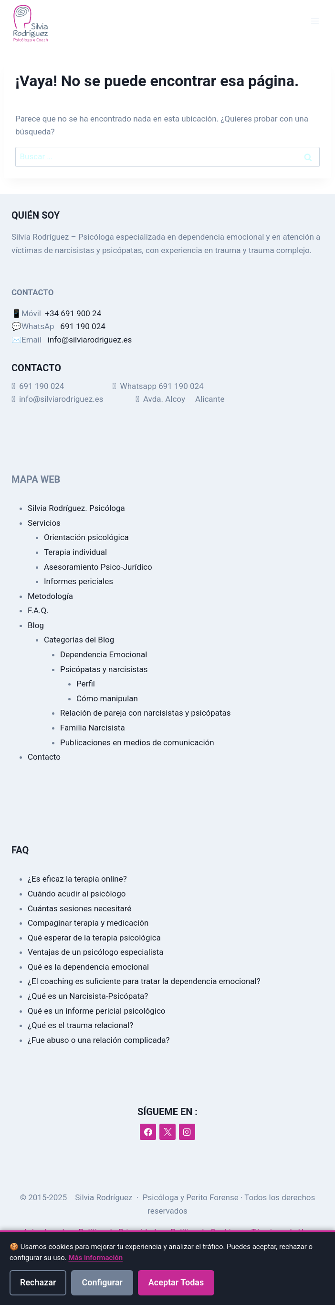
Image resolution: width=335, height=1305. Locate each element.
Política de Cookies (205, 1232)
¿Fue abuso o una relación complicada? (99, 1040)
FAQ (20, 850)
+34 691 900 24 (73, 313)
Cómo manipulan (107, 698)
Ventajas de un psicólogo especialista (96, 952)
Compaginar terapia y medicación (88, 923)
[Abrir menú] (315, 21)
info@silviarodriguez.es (90, 339)
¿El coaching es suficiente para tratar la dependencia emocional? (144, 981)
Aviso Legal (43, 1232)
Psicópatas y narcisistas (104, 669)
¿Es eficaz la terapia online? (77, 879)
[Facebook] (148, 1132)
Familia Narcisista (92, 727)
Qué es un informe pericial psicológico (97, 1011)
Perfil (85, 683)
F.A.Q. (38, 610)
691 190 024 (82, 326)
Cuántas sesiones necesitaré (79, 908)
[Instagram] (187, 1132)
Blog (36, 625)
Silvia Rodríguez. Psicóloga (76, 508)
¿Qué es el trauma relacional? (80, 1025)
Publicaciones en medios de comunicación (137, 742)
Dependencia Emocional (103, 654)
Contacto (44, 757)
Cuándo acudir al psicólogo (77, 893)
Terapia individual (75, 552)
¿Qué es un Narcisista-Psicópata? (88, 996)
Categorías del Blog (79, 639)
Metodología (50, 596)
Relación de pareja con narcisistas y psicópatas (145, 713)
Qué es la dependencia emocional (88, 967)
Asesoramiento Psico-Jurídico (98, 567)
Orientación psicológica (86, 537)
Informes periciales (78, 581)
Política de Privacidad (118, 1232)
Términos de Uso (282, 1232)
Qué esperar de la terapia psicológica (94, 937)
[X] (167, 1132)
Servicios (44, 523)
